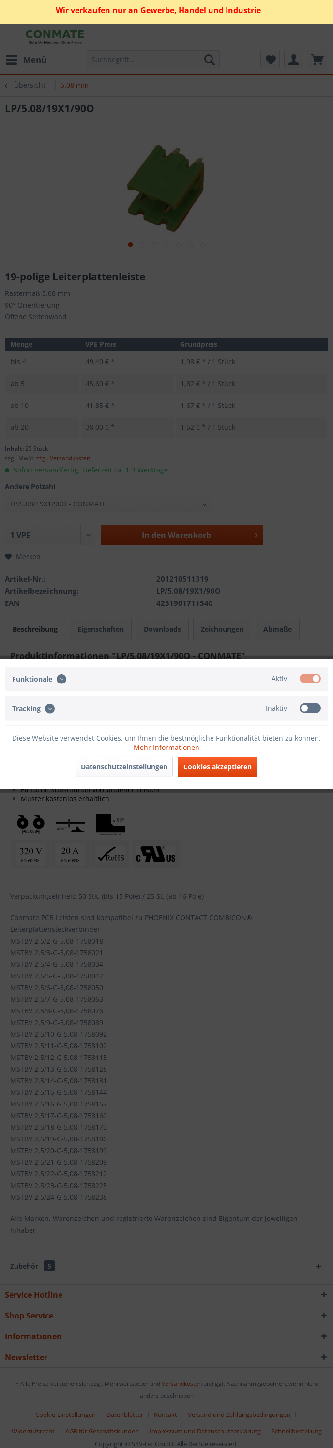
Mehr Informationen (166, 747)
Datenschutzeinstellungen (124, 766)
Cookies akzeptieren (217, 766)
